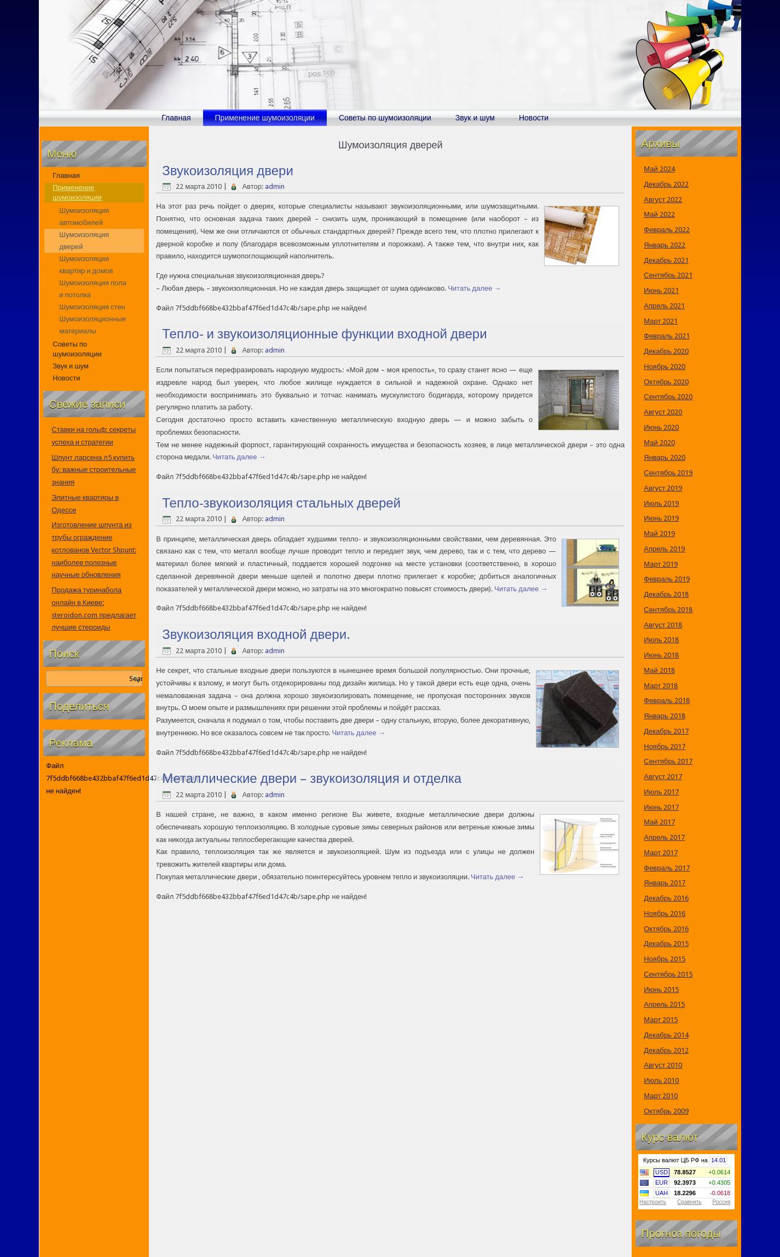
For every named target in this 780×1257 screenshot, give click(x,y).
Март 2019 (661, 564)
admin (275, 186)
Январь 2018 (664, 716)
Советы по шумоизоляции (385, 117)
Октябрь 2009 (666, 1111)
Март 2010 (661, 1096)
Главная (175, 117)
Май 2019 (659, 533)
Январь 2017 (664, 883)
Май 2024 (659, 169)
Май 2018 (659, 670)
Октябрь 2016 (666, 929)
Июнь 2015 (661, 989)
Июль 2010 (661, 1080)
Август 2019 (663, 488)
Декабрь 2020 (666, 351)
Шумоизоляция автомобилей (84, 216)
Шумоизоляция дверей (84, 240)
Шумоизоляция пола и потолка (92, 289)
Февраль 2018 (667, 700)
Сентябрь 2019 (668, 473)
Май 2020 (659, 443)
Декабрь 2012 (666, 1050)
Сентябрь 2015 (668, 974)
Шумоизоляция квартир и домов (86, 265)
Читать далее (474, 288)
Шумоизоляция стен (92, 307)
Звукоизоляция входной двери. (256, 634)
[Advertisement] (94, 970)
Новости (533, 117)
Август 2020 (663, 412)
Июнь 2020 (661, 427)
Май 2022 (659, 214)
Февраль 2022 (667, 230)
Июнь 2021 (661, 290)
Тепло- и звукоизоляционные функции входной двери (324, 334)
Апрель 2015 (664, 1004)
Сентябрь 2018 (668, 610)
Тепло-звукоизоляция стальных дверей (281, 503)
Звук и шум (475, 117)
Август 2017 (663, 776)
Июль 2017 (661, 792)
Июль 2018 (661, 640)
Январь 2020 (664, 457)
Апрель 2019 (664, 549)
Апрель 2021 (664, 306)
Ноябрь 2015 (664, 959)
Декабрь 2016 (666, 898)
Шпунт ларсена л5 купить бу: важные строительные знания (93, 470)
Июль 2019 (661, 503)
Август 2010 (663, 1065)
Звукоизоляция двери (227, 170)
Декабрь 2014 (666, 1035)
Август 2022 (663, 199)
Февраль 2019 (667, 579)
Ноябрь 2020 (664, 366)
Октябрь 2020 (666, 382)
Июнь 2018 (661, 655)
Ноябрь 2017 (664, 746)
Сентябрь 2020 (668, 397)
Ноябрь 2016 (664, 913)
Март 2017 (661, 853)
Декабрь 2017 (666, 731)
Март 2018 (661, 686)
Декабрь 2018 (666, 594)
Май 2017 (659, 822)
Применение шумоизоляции (265, 117)
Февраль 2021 (667, 336)
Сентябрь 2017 (668, 761)
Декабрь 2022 (666, 184)
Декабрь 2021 (666, 260)
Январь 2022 (664, 245)
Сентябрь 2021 (668, 275)
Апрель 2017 (664, 837)
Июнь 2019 (661, 518)
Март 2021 (661, 321)
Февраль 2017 (667, 868)
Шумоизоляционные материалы (92, 325)
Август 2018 (663, 625)
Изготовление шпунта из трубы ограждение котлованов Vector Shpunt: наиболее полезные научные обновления (93, 550)
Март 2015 (661, 1020)
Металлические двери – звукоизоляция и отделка (311, 778)
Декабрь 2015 (666, 943)
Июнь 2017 (661, 807)
